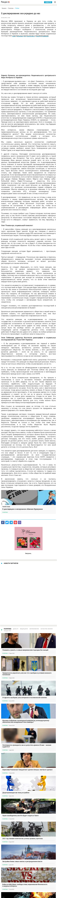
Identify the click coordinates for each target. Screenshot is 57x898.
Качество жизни (47, 631)
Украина (4, 8)
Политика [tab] (7, 631)
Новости (48, 2)
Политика (10, 8)
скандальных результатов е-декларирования (30, 36)
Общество (7, 633)
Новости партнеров (11, 623)
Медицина (24, 631)
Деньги (15, 631)
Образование (34, 631)
